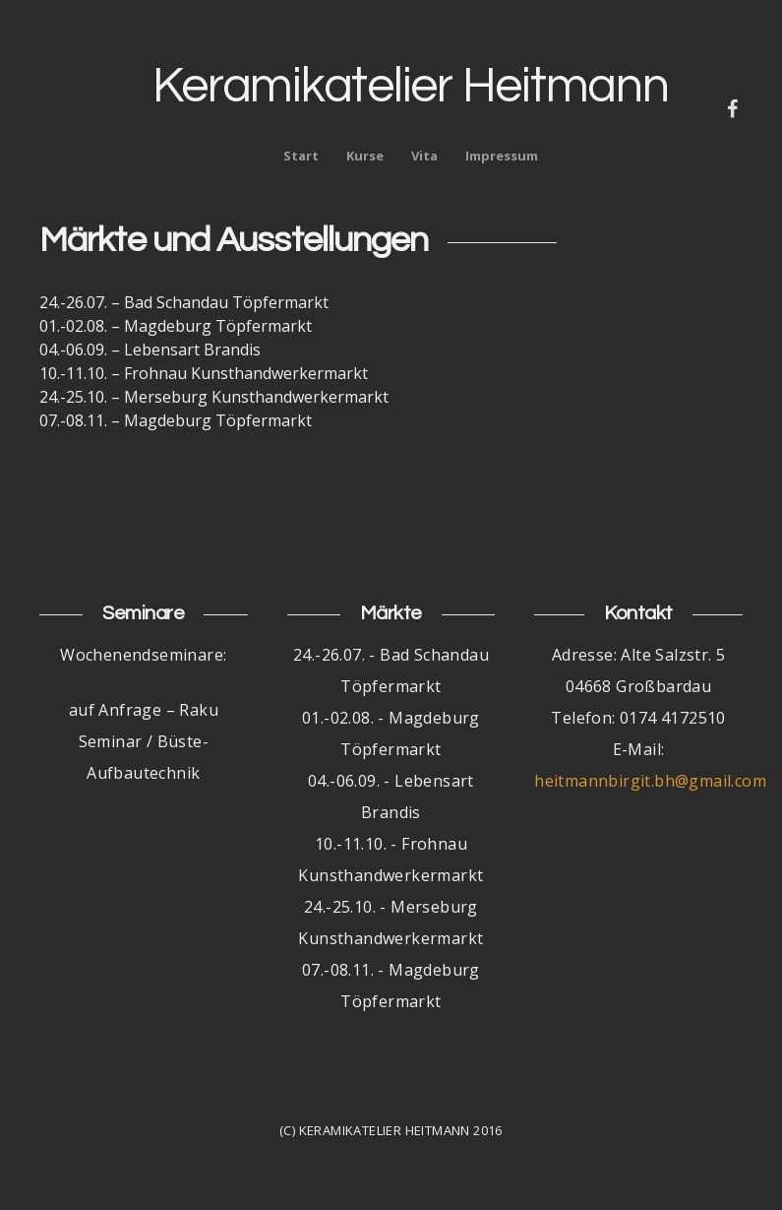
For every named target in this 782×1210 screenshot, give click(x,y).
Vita (424, 155)
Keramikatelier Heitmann (410, 86)
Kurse (365, 155)
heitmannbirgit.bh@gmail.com (650, 781)
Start (301, 155)
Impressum (501, 155)
